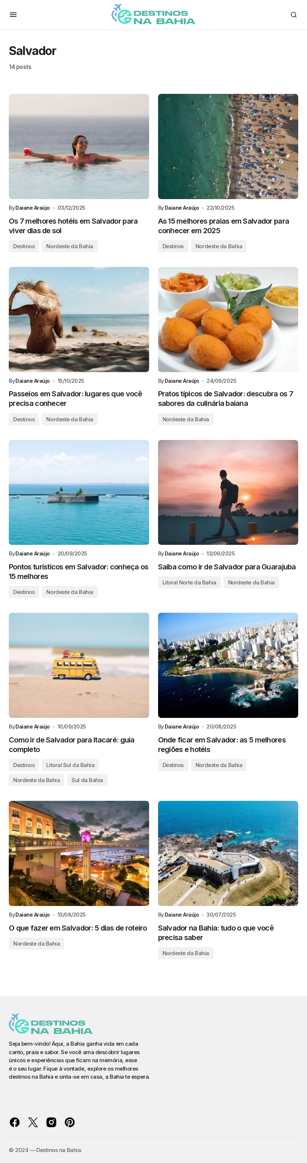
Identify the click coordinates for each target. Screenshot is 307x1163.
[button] (13, 14)
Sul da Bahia (87, 781)
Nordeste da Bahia (69, 246)
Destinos (23, 246)
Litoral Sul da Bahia (70, 766)
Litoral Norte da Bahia (189, 583)
